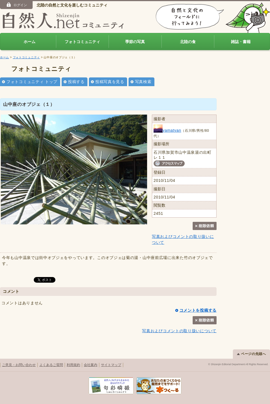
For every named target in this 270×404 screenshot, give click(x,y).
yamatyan (167, 130)
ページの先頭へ (251, 354)
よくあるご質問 (51, 365)
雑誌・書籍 (241, 41)
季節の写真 (135, 41)
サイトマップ (111, 365)
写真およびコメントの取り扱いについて (179, 331)
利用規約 (73, 365)
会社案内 (90, 365)
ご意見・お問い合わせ (19, 365)
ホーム (29, 41)
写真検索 (143, 81)
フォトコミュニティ (82, 41)
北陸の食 (188, 41)
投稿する (76, 81)
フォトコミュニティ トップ (31, 81)
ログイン (16, 5)
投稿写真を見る (109, 81)
